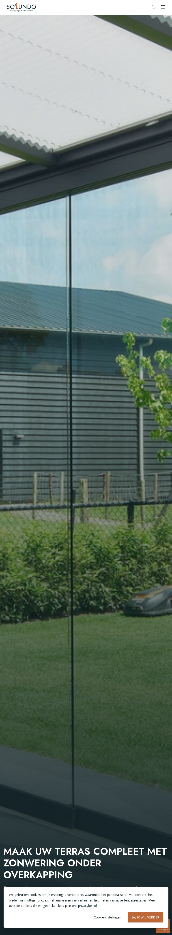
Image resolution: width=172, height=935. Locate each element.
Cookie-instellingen (107, 917)
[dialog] (86, 907)
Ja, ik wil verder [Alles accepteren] (145, 917)
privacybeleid (87, 905)
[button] (163, 7)
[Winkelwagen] (154, 7)
